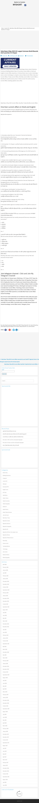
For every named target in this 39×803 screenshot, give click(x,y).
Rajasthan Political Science (8, 537)
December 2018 (6, 700)
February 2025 (5, 575)
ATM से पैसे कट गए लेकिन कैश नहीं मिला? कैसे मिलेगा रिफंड (13, 436)
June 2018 (5, 717)
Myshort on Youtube (19, 2)
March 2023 (5, 621)
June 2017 (5, 751)
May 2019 (4, 686)
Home (2, 28)
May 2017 (4, 754)
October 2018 (5, 706)
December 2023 (6, 598)
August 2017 (5, 745)
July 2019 (4, 680)
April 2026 (4, 564)
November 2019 (6, 669)
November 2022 (6, 626)
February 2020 (5, 660)
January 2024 (5, 595)
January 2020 (5, 663)
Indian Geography (6, 503)
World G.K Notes (6, 554)
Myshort (22, 56)
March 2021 (5, 649)
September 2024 (6, 590)
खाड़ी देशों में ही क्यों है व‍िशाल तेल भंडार (9, 431)
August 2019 (5, 677)
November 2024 (6, 584)
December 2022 (6, 623)
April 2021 (4, 646)
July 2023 (4, 612)
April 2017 (4, 757)
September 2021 (6, 643)
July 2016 (4, 782)
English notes (5, 489)
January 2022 (5, 638)
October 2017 (5, 740)
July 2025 (4, 573)
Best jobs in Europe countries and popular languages (13, 442)
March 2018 (5, 725)
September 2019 (6, 674)
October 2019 (5, 672)
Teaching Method (6, 546)
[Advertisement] (22, 17)
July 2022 (4, 629)
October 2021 (5, 640)
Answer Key (5, 472)
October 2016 (5, 773)
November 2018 (6, 703)
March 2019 (5, 691)
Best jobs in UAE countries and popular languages (13, 439)
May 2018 (4, 720)
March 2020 (5, 657)
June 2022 (5, 632)
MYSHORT (17, 4)
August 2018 (5, 711)
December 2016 (6, 768)
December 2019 (6, 666)
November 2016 (6, 771)
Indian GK (5, 506)
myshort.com (19, 801)
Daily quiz (5, 484)
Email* (8, 370)
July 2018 (4, 714)
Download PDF (6, 486)
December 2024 (6, 581)
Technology (5, 549)
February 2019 (5, 694)
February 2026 (5, 567)
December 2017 (6, 734)
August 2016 (5, 779)
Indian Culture (5, 498)
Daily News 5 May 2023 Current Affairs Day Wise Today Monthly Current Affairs (21, 364)
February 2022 (5, 635)
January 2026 (5, 570)
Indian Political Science (7, 512)
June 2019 (5, 683)
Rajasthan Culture (6, 520)
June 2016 (5, 785)
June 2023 (5, 615)
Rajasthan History (6, 535)
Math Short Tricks (6, 517)
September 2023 (6, 606)
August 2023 (5, 609)
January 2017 (5, 765)
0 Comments (30, 56)
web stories (5, 551)
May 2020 (4, 655)
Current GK (6, 28)
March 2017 (5, 759)
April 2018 (4, 723)
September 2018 (6, 708)
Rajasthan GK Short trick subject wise (10, 532)
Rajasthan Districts (6, 523)
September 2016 (6, 776)
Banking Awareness (7, 475)
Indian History (5, 509)
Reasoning (5, 540)
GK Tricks (4, 492)
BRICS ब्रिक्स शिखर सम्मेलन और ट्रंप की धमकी (11, 445)
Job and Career (6, 515)
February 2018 (5, 728)
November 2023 (6, 601)
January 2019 (5, 697)
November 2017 (6, 737)
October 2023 (5, 604)
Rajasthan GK (5, 529)
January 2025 (5, 578)
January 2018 (5, 731)
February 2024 (5, 592)
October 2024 (5, 587)
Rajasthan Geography (7, 526)
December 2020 (6, 652)
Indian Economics (6, 501)
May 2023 (4, 618)
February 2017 (5, 762)
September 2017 (6, 742)
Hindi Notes (5, 495)
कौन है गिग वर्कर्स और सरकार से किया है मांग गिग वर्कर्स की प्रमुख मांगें (14, 434)
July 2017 (4, 748)
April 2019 (4, 689)
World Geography (6, 557)
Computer (5, 478)
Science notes (5, 543)
